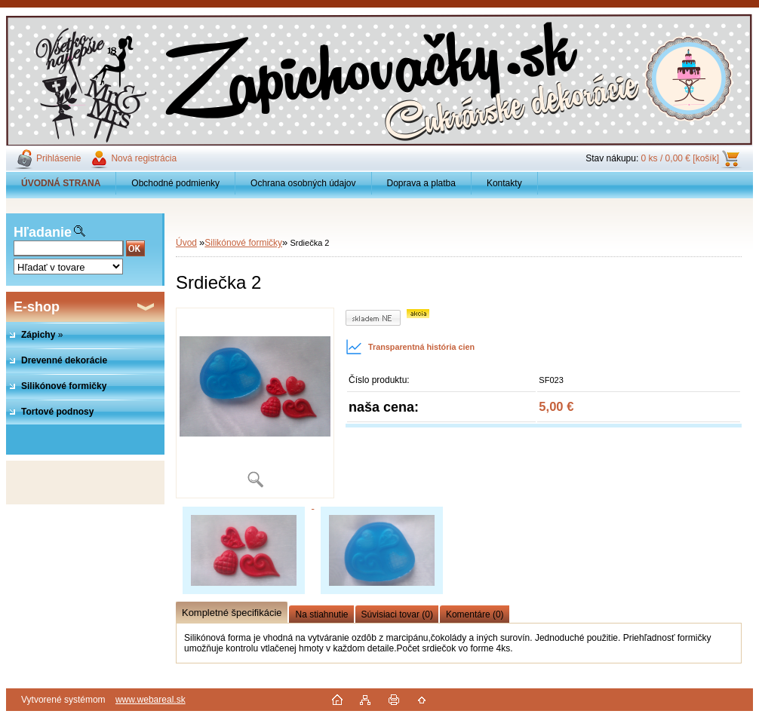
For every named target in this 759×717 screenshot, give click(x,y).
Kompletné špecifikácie (231, 612)
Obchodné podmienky (175, 183)
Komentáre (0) (475, 614)
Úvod (186, 242)
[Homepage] (61, 183)
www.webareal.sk (150, 699)
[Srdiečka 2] (255, 403)
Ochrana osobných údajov (302, 183)
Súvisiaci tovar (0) (397, 614)
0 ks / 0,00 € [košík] (680, 158)
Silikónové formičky (243, 242)
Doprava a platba (421, 183)
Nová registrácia (144, 158)
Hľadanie (43, 232)
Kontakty (504, 183)
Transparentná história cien (410, 347)
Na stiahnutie (321, 614)
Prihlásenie (58, 158)
